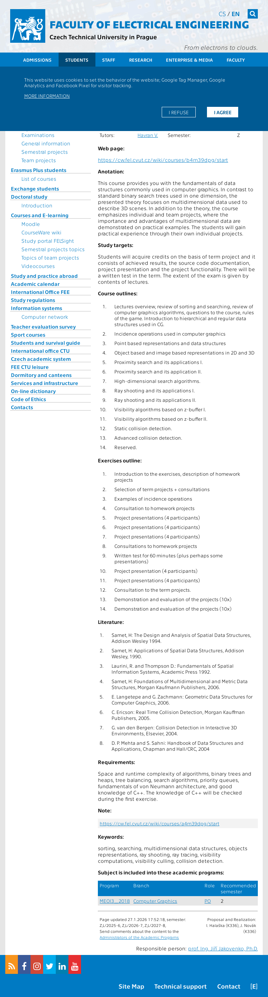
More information (47, 95)
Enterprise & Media (189, 59)
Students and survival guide (45, 342)
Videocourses (38, 266)
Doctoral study (29, 196)
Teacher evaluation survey (43, 326)
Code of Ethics (28, 399)
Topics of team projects (50, 257)
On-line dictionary (33, 391)
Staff (108, 59)
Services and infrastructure (44, 383)
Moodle (30, 224)
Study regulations (33, 300)
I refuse (179, 112)
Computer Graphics (155, 901)
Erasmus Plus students (38, 170)
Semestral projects (44, 152)
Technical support (180, 986)
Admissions (37, 59)
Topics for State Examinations (40, 131)
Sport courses (28, 334)
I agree (223, 112)
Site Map (131, 986)
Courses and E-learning (39, 215)
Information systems (36, 308)
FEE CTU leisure (30, 367)
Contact (228, 986)
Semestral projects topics (53, 249)
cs (222, 13)
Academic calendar (35, 284)
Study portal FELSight (47, 241)
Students (76, 59)
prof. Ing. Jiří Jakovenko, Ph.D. (223, 948)
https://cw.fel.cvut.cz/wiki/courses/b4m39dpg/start (163, 160)
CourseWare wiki (41, 232)
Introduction (36, 205)
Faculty (236, 59)
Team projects (38, 160)
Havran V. (148, 135)
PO (208, 901)
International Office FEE (40, 292)
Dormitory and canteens (41, 375)
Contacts (22, 407)
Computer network (44, 317)
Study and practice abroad (44, 276)
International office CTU (40, 351)
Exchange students (35, 188)
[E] (253, 986)
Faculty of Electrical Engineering (149, 24)
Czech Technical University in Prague (103, 36)
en (236, 13)
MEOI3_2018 (115, 901)
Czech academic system (41, 359)
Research (140, 59)
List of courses (38, 179)
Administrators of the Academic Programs (139, 937)
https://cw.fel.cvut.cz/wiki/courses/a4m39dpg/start (159, 823)
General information (45, 143)
